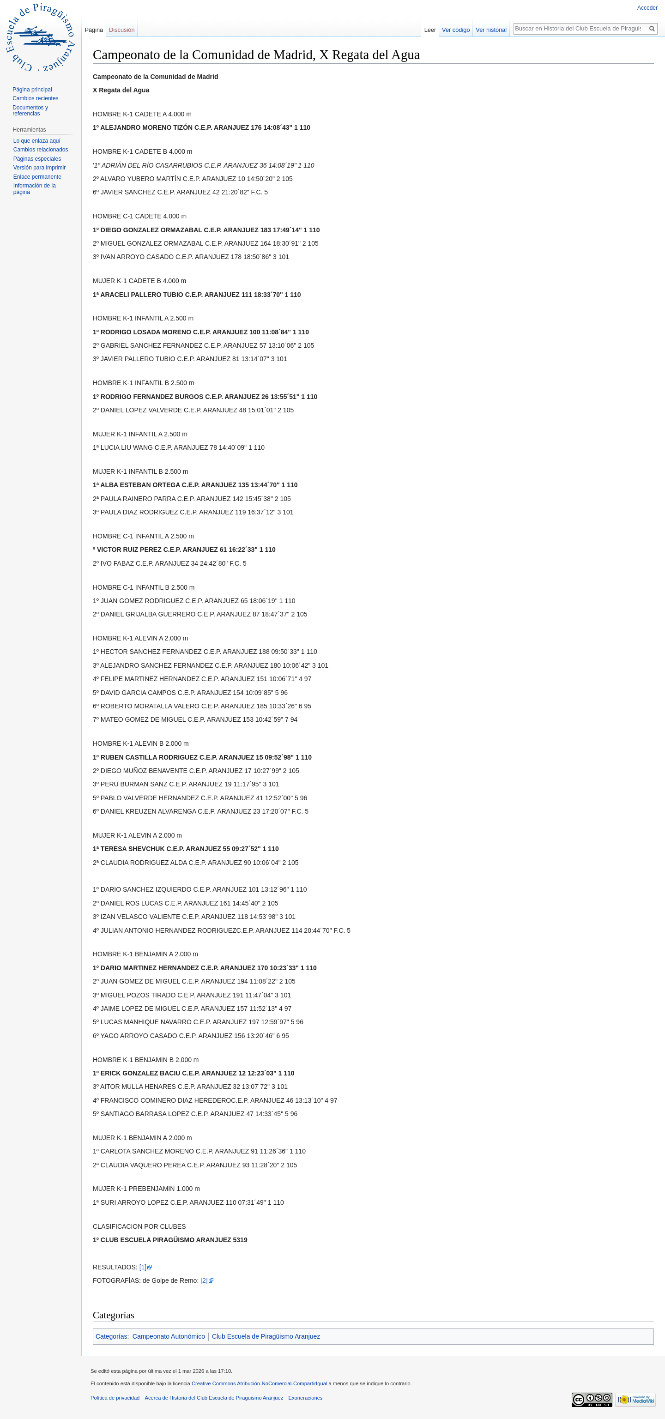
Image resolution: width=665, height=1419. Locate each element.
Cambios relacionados (40, 149)
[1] (143, 1267)
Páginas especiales (37, 159)
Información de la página (34, 188)
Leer (430, 29)
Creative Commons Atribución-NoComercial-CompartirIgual (259, 1383)
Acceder (647, 8)
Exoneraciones (305, 1398)
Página (94, 29)
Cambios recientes (35, 98)
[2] (204, 1280)
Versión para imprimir (39, 167)
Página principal (32, 89)
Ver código (456, 29)
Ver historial (491, 29)
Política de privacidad (115, 1398)
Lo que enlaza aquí (36, 141)
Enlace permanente (37, 177)
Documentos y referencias (30, 110)
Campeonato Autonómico (169, 1336)
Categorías (111, 1336)
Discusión (121, 29)
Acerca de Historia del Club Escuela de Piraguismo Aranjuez (214, 1398)
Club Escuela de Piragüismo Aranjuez (266, 1336)
